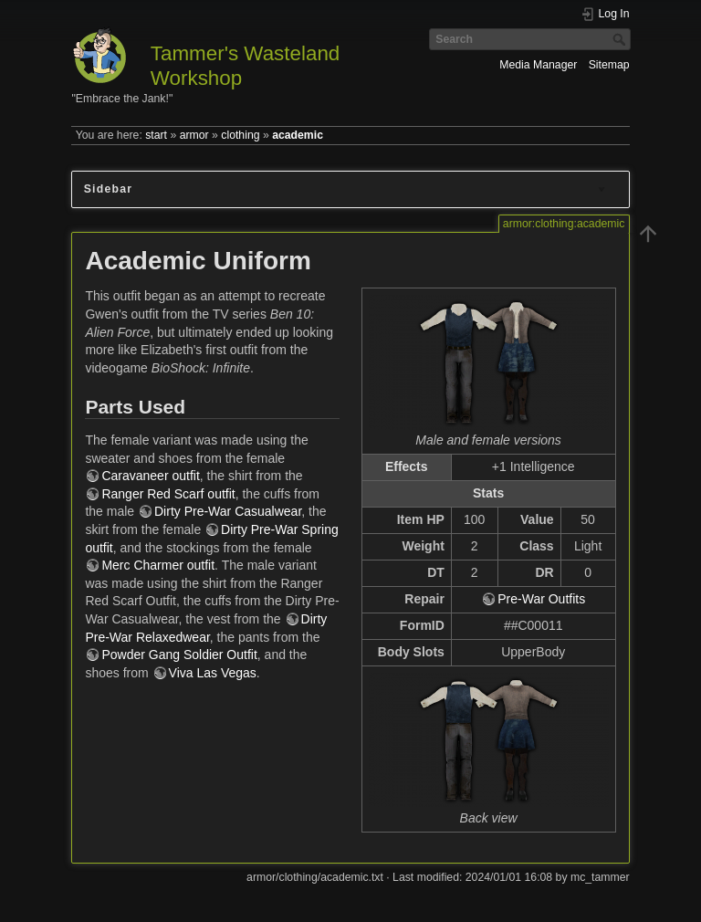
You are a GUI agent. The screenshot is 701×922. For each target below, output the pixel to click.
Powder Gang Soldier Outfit (178, 654)
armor (194, 135)
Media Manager (538, 64)
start (156, 135)
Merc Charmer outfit (157, 565)
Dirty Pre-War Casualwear (227, 511)
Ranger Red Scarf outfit (168, 494)
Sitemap (609, 64)
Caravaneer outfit (150, 475)
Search (621, 39)
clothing (240, 135)
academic (297, 135)
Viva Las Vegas (212, 672)
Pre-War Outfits (541, 599)
